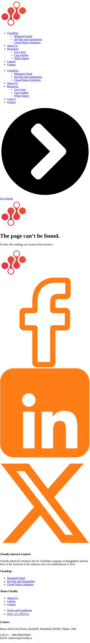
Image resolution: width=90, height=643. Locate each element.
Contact (11, 64)
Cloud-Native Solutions (27, 42)
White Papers (21, 58)
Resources (13, 48)
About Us (12, 45)
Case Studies (21, 55)
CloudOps (12, 33)
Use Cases (20, 51)
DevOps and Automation (28, 39)
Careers (11, 61)
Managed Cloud (23, 36)
